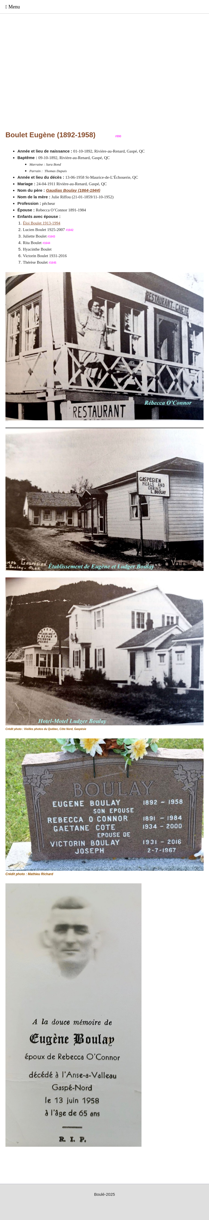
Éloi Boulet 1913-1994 (41, 223)
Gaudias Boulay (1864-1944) (73, 190)
